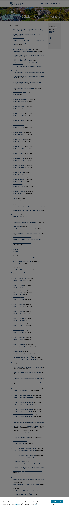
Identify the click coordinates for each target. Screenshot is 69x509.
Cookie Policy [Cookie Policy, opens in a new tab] (37, 504)
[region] (34, 503)
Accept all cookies (57, 501)
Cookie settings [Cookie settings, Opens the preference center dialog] (57, 504)
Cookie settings (18, 504)
